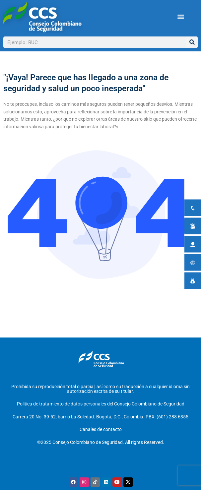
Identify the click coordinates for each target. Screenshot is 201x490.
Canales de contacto (101, 429)
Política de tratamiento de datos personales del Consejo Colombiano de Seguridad (100, 403)
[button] (180, 16)
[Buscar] (192, 42)
